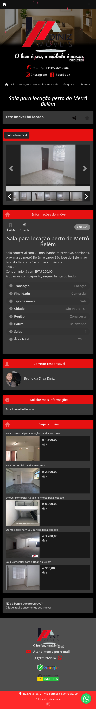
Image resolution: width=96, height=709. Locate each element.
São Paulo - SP (41, 84)
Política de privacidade (48, 699)
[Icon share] (36, 74)
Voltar (86, 84)
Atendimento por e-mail (48, 652)
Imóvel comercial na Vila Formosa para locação (35, 497)
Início (10, 84)
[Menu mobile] (4, 4)
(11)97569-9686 (57, 68)
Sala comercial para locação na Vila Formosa (33, 433)
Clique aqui (13, 607)
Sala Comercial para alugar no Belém (28, 561)
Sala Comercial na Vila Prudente (25, 465)
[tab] (16, 135)
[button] (12, 168)
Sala (55, 84)
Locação (24, 84)
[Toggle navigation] (88, 4)
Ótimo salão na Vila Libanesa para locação (32, 529)
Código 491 (69, 84)
